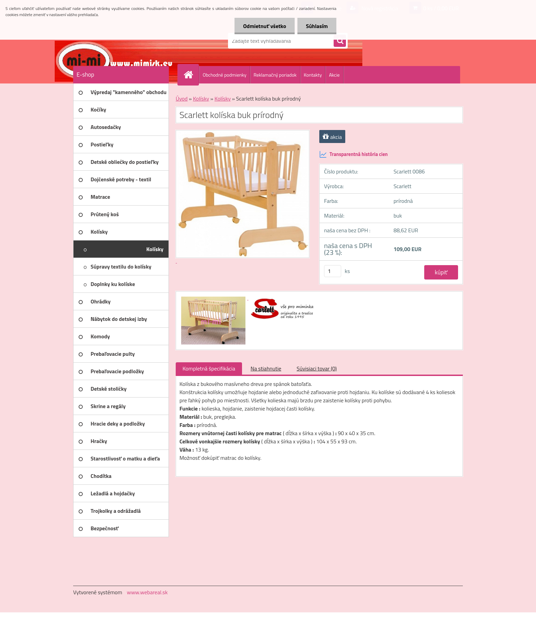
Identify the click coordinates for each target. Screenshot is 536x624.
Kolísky (201, 98)
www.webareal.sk (147, 592)
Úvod (182, 98)
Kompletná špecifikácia (209, 368)
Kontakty (313, 74)
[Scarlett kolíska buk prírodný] (214, 298)
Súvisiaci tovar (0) (317, 368)
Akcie (334, 74)
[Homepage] (191, 74)
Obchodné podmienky (224, 74)
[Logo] (120, 41)
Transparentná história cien (353, 154)
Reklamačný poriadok (275, 74)
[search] (340, 41)
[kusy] (332, 271)
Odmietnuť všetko (264, 26)
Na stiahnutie (266, 368)
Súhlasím (317, 26)
